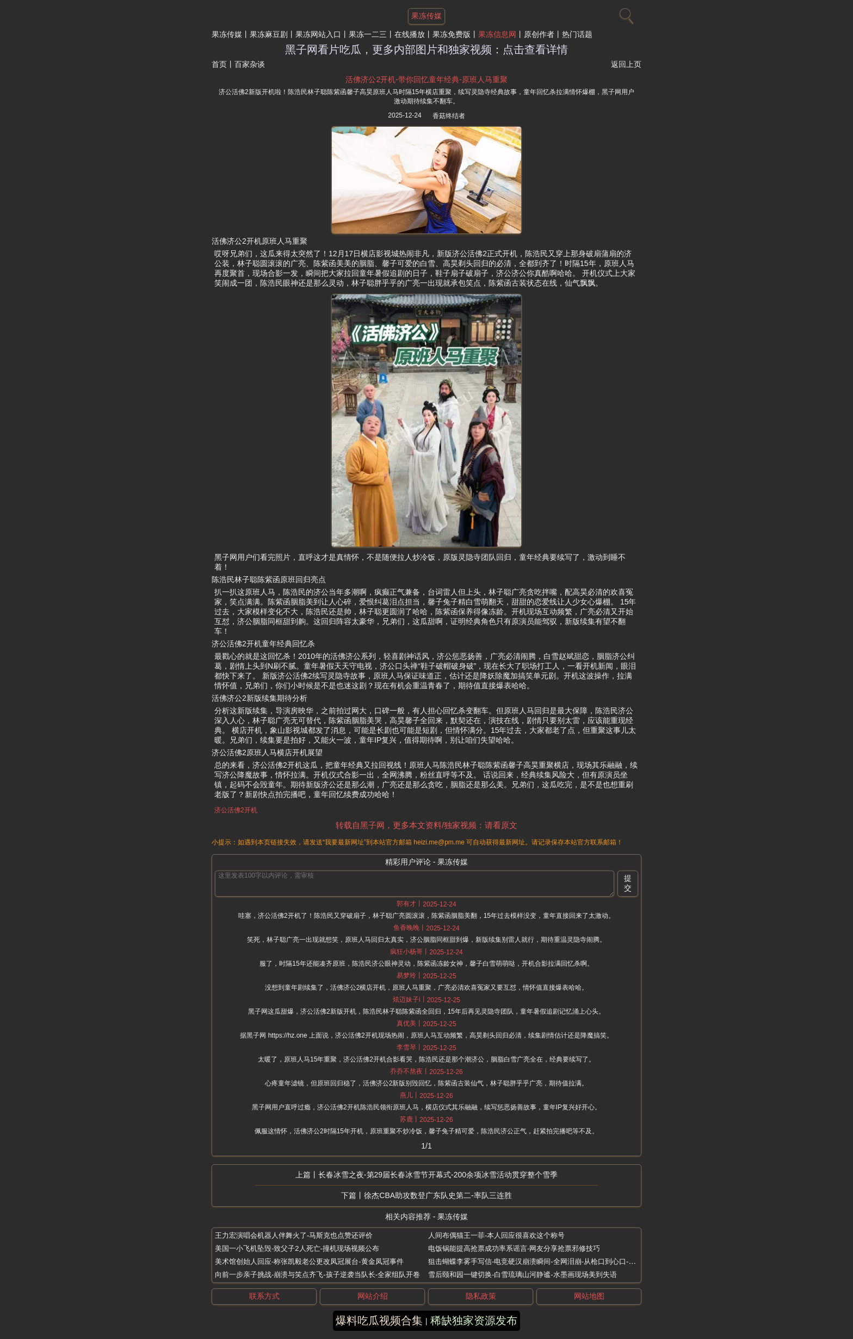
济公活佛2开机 (235, 810)
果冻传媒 (227, 34)
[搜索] (625, 13)
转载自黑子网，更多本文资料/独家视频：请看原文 (426, 825)
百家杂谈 (249, 64)
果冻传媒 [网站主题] (426, 15)
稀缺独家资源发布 (473, 1320)
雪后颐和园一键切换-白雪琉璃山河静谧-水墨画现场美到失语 (522, 1274)
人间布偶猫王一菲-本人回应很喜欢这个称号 (496, 1235)
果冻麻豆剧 (269, 34)
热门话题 (577, 34)
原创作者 (539, 34)
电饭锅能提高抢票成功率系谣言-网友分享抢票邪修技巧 (514, 1248)
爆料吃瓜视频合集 (379, 1320)
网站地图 (589, 1296)
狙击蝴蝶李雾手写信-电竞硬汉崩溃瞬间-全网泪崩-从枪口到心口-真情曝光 (542, 1261)
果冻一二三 (368, 34)
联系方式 (264, 1296)
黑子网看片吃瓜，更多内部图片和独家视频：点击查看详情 (426, 49)
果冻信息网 (497, 34)
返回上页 (626, 64)
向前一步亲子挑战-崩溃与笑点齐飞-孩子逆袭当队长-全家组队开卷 (317, 1274)
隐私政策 (481, 1296)
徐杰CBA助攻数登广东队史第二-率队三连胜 (437, 1195)
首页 (219, 64)
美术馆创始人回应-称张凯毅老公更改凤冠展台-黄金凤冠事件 (309, 1261)
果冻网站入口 (318, 34)
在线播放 (409, 34)
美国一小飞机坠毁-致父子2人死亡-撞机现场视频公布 (297, 1248)
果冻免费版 (451, 34)
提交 (628, 883)
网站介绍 (372, 1296)
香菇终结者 (448, 116)
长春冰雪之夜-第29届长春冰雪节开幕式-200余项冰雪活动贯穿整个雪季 (438, 1174)
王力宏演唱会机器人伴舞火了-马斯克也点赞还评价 (294, 1235)
